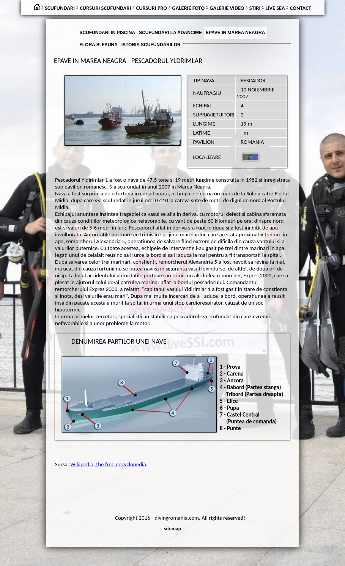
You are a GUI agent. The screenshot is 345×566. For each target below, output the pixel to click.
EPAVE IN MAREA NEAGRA (235, 32)
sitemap (172, 528)
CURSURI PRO (151, 8)
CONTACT (300, 8)
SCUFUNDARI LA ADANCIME (170, 32)
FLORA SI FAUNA (98, 44)
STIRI (255, 8)
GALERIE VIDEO (227, 8)
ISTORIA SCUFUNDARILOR (151, 44)
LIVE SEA (275, 8)
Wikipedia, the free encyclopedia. (108, 464)
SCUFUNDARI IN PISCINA (107, 32)
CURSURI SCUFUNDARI (105, 8)
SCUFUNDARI (60, 8)
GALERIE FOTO (188, 8)
